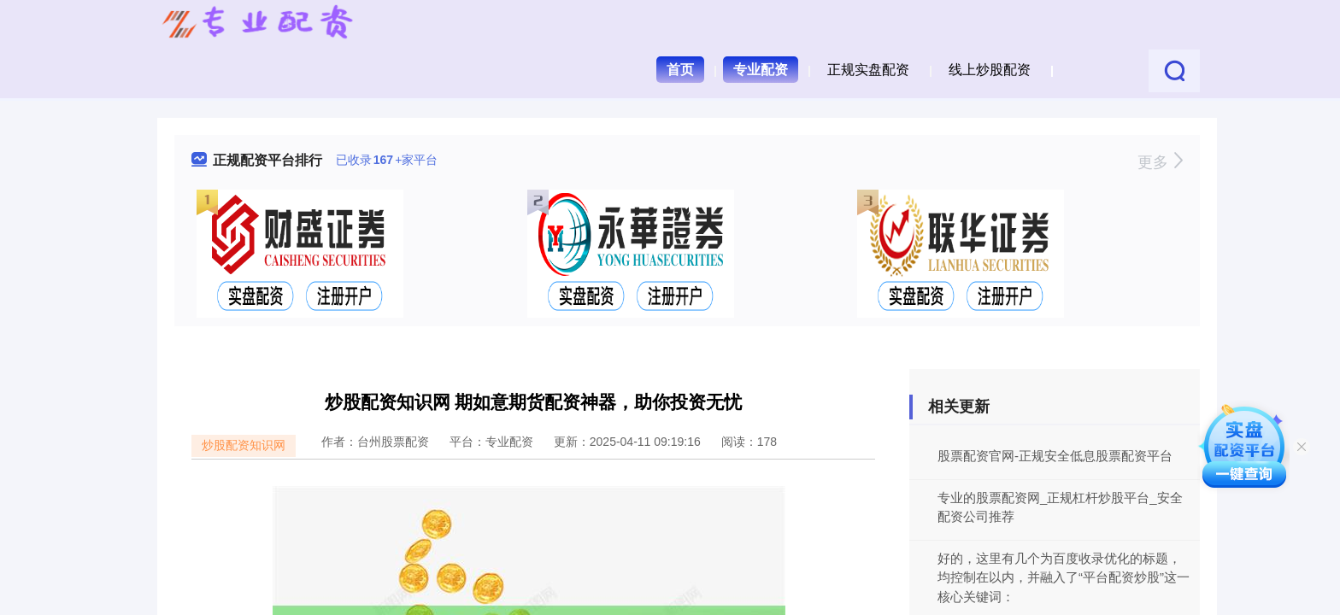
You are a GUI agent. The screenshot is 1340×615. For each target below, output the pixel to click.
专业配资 (760, 69)
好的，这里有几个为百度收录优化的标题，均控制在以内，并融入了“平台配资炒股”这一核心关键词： (1063, 577)
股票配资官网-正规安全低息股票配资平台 (1054, 455)
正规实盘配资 (868, 69)
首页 (680, 69)
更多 (1160, 162)
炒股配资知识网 (243, 445)
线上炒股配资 (990, 69)
